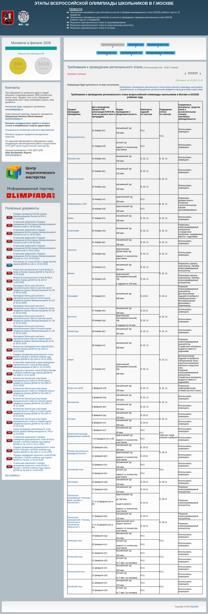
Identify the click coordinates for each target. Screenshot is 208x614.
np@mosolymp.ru (14, 119)
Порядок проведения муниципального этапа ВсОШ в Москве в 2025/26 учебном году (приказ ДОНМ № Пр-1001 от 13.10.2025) (34, 449)
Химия (71, 360)
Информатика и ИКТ (77, 204)
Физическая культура (77, 434)
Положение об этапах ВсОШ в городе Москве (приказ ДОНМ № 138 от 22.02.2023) (34, 263)
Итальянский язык (76, 571)
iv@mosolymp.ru (13, 155)
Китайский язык (75, 586)
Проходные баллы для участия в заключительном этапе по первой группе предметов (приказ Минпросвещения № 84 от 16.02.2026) (33, 340)
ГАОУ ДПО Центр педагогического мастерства (27, 146)
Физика (71, 273)
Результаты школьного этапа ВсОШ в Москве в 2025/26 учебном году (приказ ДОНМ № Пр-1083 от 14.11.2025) (34, 372)
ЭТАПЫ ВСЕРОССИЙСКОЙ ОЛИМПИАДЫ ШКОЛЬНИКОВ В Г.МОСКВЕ (104, 3)
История (72, 419)
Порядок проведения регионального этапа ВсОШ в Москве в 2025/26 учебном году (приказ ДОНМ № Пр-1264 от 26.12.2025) (33, 356)
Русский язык (74, 158)
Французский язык (76, 137)
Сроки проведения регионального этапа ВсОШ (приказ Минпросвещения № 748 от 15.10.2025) (33, 431)
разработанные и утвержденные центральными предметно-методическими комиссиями (161, 89)
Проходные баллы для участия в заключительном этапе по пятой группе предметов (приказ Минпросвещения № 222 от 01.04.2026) (34, 299)
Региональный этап (107, 53)
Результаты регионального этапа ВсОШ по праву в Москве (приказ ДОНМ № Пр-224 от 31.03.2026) (34, 272)
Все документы (12, 475)
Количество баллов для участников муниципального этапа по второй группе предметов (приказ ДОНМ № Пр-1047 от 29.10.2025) (32, 412)
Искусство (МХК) (75, 388)
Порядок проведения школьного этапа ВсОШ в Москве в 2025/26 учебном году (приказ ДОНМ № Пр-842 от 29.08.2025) (34, 457)
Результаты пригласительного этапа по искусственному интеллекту (101, 25)
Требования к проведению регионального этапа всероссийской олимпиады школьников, (161, 87)
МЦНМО (195, 607)
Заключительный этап (131, 53)
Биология (72, 317)
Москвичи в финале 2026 (31, 43)
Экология (72, 250)
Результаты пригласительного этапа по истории (92, 28)
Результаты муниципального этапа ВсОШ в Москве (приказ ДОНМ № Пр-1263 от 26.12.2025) (33, 348)
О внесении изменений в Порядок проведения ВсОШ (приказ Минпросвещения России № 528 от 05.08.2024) (34, 240)
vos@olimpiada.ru (14, 109)
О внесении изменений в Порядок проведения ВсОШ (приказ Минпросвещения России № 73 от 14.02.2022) (34, 256)
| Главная (173, 67)
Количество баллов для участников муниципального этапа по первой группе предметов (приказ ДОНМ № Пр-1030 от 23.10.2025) (32, 422)
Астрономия (73, 231)
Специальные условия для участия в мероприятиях (29, 130)
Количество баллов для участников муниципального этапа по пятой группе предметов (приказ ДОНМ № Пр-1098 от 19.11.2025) (32, 382)
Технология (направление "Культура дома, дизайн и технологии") (79, 499)
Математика (73, 402)
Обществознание (76, 179)
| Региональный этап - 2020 (155, 67)
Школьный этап (135, 45)
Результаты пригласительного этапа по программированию (98, 22)
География (73, 296)
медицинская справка (78, 436)
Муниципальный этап (158, 45)
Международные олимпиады (160, 53)
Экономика (73, 482)
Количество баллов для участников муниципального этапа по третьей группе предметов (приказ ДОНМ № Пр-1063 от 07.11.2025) (32, 402)
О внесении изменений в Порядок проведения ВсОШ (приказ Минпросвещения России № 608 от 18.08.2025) (34, 224)
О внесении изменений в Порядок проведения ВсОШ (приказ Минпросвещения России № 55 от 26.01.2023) (34, 248)
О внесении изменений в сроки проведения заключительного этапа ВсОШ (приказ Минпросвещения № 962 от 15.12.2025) (33, 364)
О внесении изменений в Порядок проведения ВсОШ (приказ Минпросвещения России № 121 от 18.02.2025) (34, 232)
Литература (73, 331)
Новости (75, 9)
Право (71, 218)
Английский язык (75, 469)
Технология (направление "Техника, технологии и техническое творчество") (79, 522)
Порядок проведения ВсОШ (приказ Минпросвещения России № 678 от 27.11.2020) (30, 216)
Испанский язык (75, 557)
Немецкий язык (75, 541)
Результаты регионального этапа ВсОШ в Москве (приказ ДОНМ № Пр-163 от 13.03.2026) (32, 280)
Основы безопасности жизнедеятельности (78, 452)
